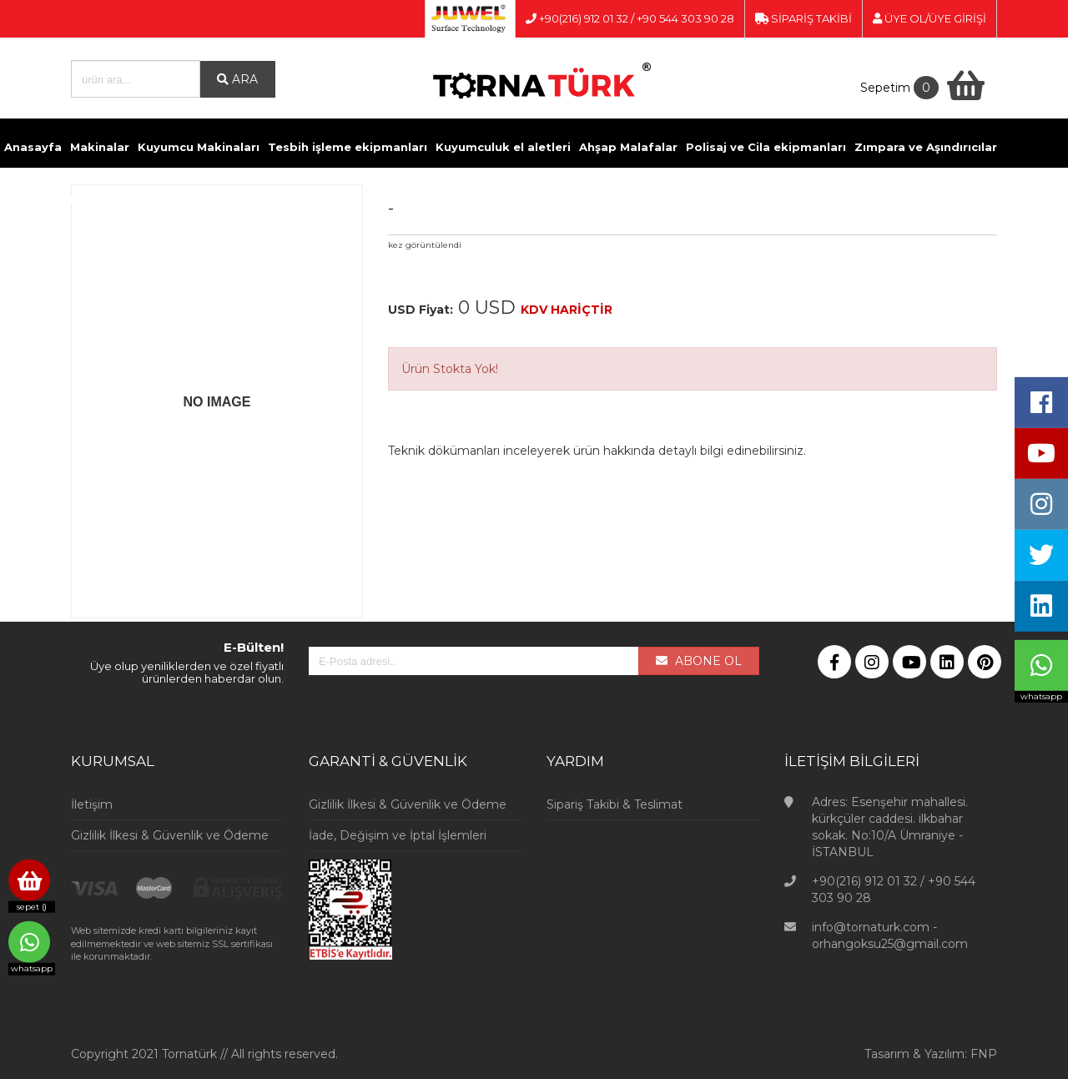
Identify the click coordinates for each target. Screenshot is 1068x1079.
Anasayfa (33, 147)
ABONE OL (699, 660)
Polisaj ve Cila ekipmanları (766, 147)
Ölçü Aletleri (458, 198)
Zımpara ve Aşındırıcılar (925, 147)
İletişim (706, 198)
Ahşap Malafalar (628, 147)
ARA (237, 79)
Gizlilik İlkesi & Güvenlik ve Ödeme (170, 835)
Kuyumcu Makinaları (198, 147)
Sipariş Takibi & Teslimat (615, 804)
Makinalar (99, 147)
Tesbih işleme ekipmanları (347, 147)
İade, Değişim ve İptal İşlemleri (397, 835)
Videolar (650, 198)
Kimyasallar (236, 198)
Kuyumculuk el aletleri (503, 147)
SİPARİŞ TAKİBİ (803, 18)
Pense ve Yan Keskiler (346, 198)
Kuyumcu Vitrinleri (560, 198)
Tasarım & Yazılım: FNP (930, 1053)
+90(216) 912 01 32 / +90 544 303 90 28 (630, 18)
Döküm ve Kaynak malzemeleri (98, 198)
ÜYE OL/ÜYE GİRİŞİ (929, 18)
